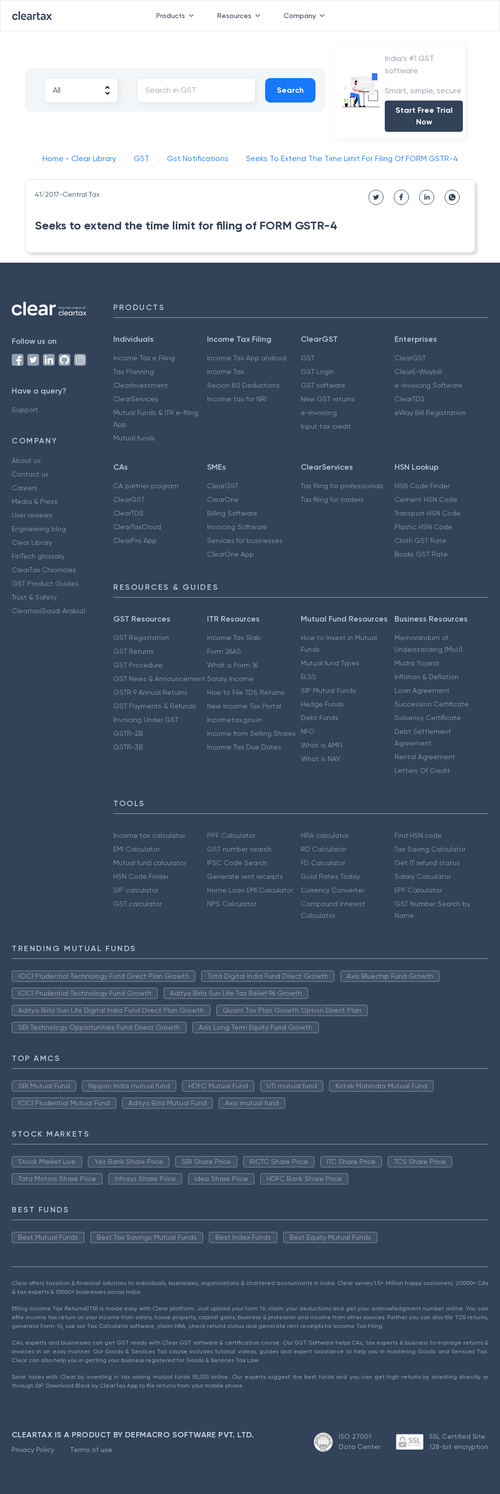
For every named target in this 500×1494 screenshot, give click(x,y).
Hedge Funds (322, 704)
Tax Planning (133, 371)
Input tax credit (326, 426)
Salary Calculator (423, 876)
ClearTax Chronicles (44, 570)
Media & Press (35, 501)
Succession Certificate (432, 704)
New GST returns (328, 399)
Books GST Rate (421, 554)
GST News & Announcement (159, 679)
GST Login (317, 371)
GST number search (239, 849)
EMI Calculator (136, 849)
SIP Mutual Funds (328, 690)
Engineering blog (39, 529)
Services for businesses (245, 540)
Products (177, 16)
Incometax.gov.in (234, 720)
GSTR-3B (128, 747)
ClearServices (135, 399)
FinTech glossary (38, 556)
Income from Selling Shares (251, 733)
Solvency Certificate (428, 718)
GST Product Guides (45, 583)
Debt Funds (319, 718)
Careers (25, 488)
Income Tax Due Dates (244, 747)
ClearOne (223, 499)
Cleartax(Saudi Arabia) (48, 611)
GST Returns (133, 651)
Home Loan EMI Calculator (250, 890)
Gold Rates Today (330, 876)
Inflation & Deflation (426, 677)
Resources (240, 16)
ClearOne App (230, 554)
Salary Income (230, 679)
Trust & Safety (34, 597)
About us (26, 460)
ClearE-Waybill (418, 371)
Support (25, 410)
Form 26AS (224, 651)
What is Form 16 (232, 665)
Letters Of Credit (422, 770)
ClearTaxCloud (137, 527)
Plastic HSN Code (423, 527)
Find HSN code (418, 835)
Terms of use (91, 1449)
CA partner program (146, 486)
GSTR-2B (128, 733)
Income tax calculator (149, 835)
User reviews (32, 515)
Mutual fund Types (330, 663)
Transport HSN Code (427, 513)
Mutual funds (134, 438)
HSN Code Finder (422, 486)
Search (290, 90)
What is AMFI (321, 745)
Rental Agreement (425, 757)
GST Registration (141, 638)
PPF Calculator (231, 835)
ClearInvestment (140, 385)
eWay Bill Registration (430, 412)
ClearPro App (135, 540)
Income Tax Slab (234, 638)
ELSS (308, 677)
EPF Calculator (418, 890)
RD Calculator (323, 849)
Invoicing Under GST (145, 720)
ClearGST (410, 358)
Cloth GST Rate (420, 540)
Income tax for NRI (237, 399)
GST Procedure (138, 665)
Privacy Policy (33, 1449)
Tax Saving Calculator (430, 849)
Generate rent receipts (245, 876)
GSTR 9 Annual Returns (150, 692)
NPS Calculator (231, 904)
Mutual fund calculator (149, 863)
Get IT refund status (427, 863)
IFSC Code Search (237, 863)
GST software (323, 385)
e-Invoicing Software (428, 385)
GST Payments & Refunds (154, 706)
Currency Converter (332, 890)
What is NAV (320, 759)
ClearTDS (410, 399)
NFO (307, 731)
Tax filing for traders (332, 499)
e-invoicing (319, 412)
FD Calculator (323, 863)
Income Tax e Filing (144, 358)
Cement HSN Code (426, 499)
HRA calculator (325, 835)
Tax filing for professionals (342, 486)
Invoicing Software (237, 527)
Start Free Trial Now (424, 115)
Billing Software (232, 513)
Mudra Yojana (417, 663)
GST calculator (137, 904)
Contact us (30, 474)
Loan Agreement (422, 690)
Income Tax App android (246, 358)
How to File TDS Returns (246, 692)
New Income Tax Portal (244, 706)
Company (306, 16)
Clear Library (32, 542)
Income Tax (225, 371)
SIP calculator (135, 890)
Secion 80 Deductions (243, 385)
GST (307, 358)
